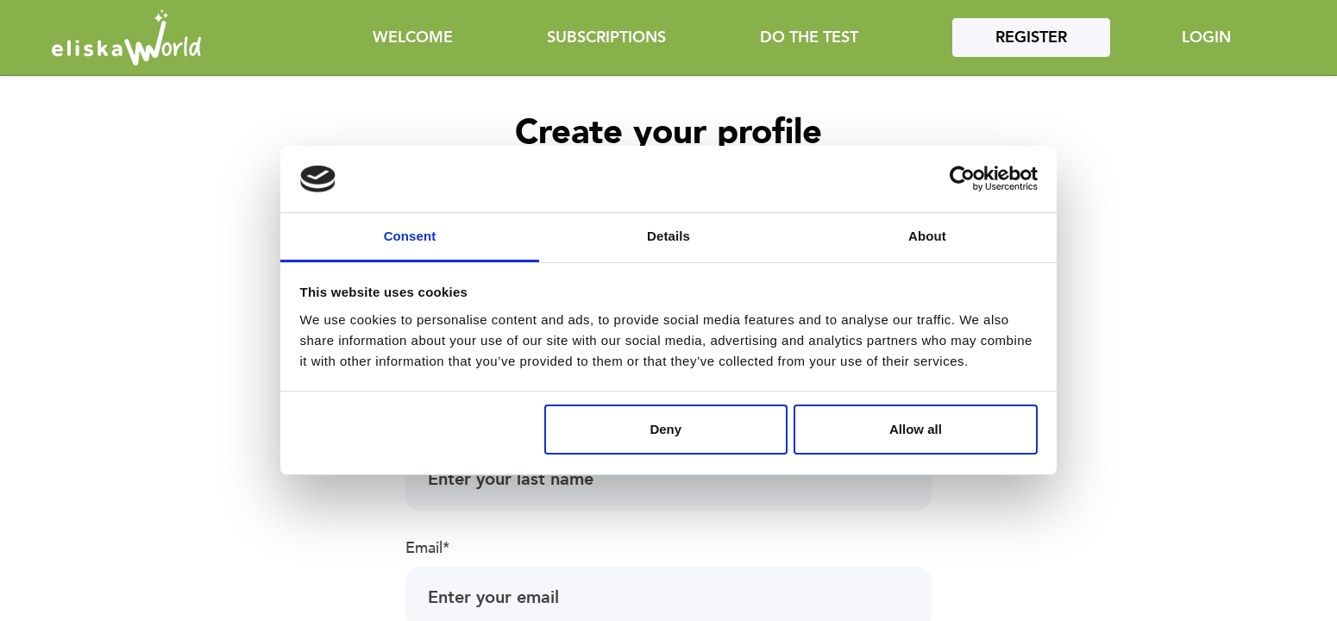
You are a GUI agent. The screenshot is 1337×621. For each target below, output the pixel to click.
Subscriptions (606, 37)
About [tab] (927, 236)
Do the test (809, 37)
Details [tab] (668, 236)
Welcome (413, 37)
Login (1206, 37)
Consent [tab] (410, 236)
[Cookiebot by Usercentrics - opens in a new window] (962, 179)
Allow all (915, 429)
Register (1031, 37)
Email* (427, 548)
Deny (665, 429)
